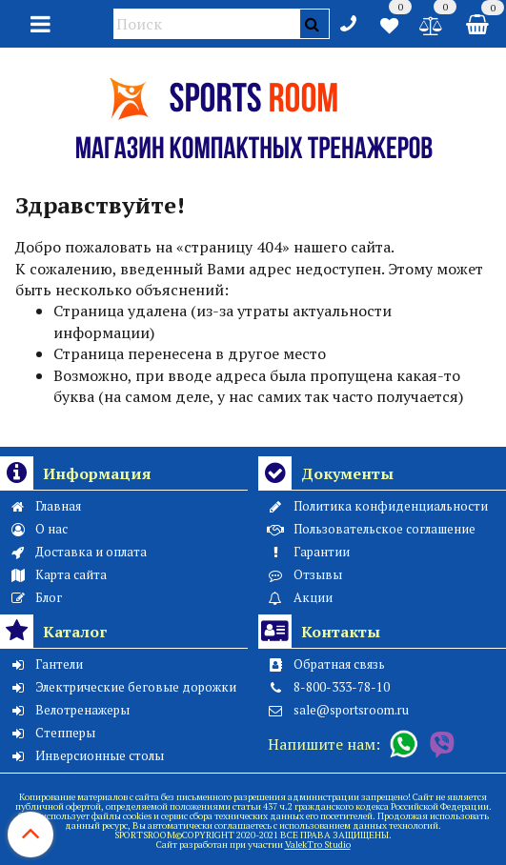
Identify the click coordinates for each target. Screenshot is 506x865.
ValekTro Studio (318, 844)
